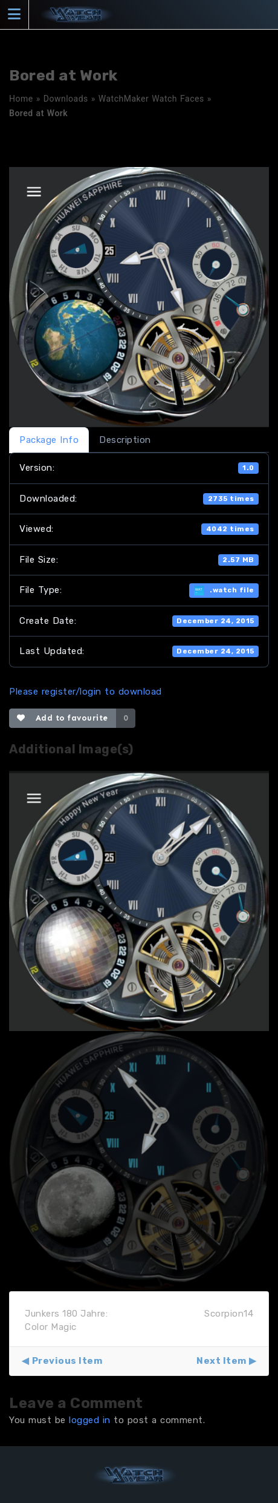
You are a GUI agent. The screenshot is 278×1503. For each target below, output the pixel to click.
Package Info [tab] (49, 439)
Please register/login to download (85, 691)
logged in (90, 1420)
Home (21, 98)
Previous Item (67, 1360)
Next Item (221, 1360)
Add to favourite (62, 717)
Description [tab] (125, 439)
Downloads (66, 98)
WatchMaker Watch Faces (151, 98)
